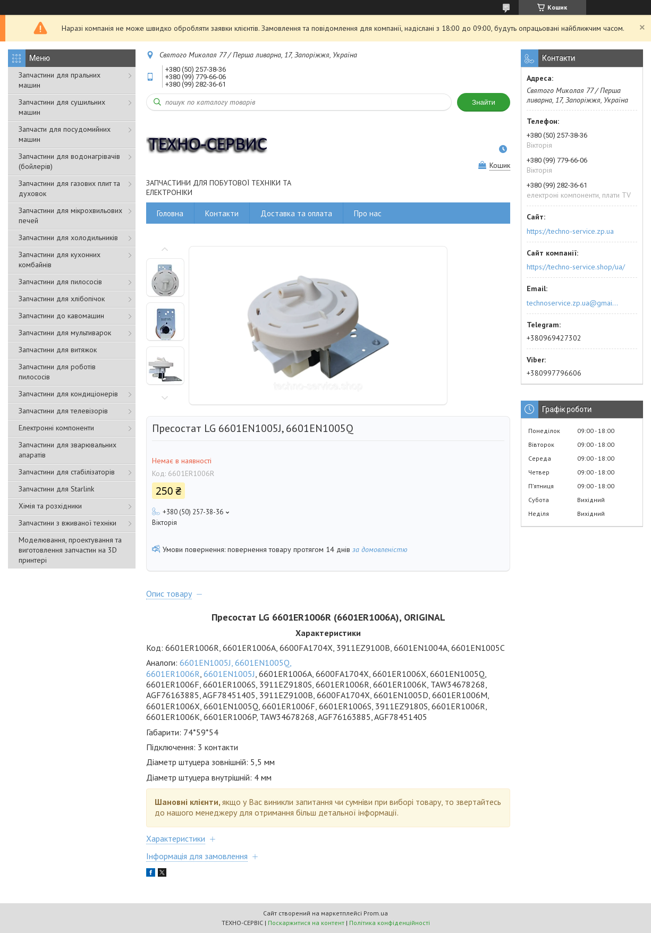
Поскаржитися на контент (306, 923)
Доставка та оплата (296, 213)
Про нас (368, 213)
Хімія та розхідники (50, 506)
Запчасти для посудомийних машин (65, 134)
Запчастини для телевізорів (63, 410)
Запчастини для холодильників (68, 237)
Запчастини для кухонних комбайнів (59, 259)
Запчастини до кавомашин (61, 315)
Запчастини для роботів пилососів (57, 371)
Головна (170, 213)
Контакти (222, 213)
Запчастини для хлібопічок (62, 298)
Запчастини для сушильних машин (62, 107)
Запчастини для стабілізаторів (67, 472)
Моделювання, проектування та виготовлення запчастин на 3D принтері (70, 550)
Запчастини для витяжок (58, 349)
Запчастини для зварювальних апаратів (67, 450)
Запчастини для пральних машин (59, 80)
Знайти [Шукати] (483, 102)
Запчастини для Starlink (56, 489)
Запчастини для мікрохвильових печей (70, 215)
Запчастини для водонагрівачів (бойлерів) (69, 161)
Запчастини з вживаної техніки (67, 523)
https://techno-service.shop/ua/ (576, 267)
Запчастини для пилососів (60, 281)
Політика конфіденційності (389, 923)
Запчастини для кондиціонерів (68, 393)
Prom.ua (375, 913)
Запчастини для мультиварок (65, 332)
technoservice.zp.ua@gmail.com (573, 303)
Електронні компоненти (56, 427)
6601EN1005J (229, 673)
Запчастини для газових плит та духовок (69, 188)
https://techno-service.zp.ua (570, 231)
